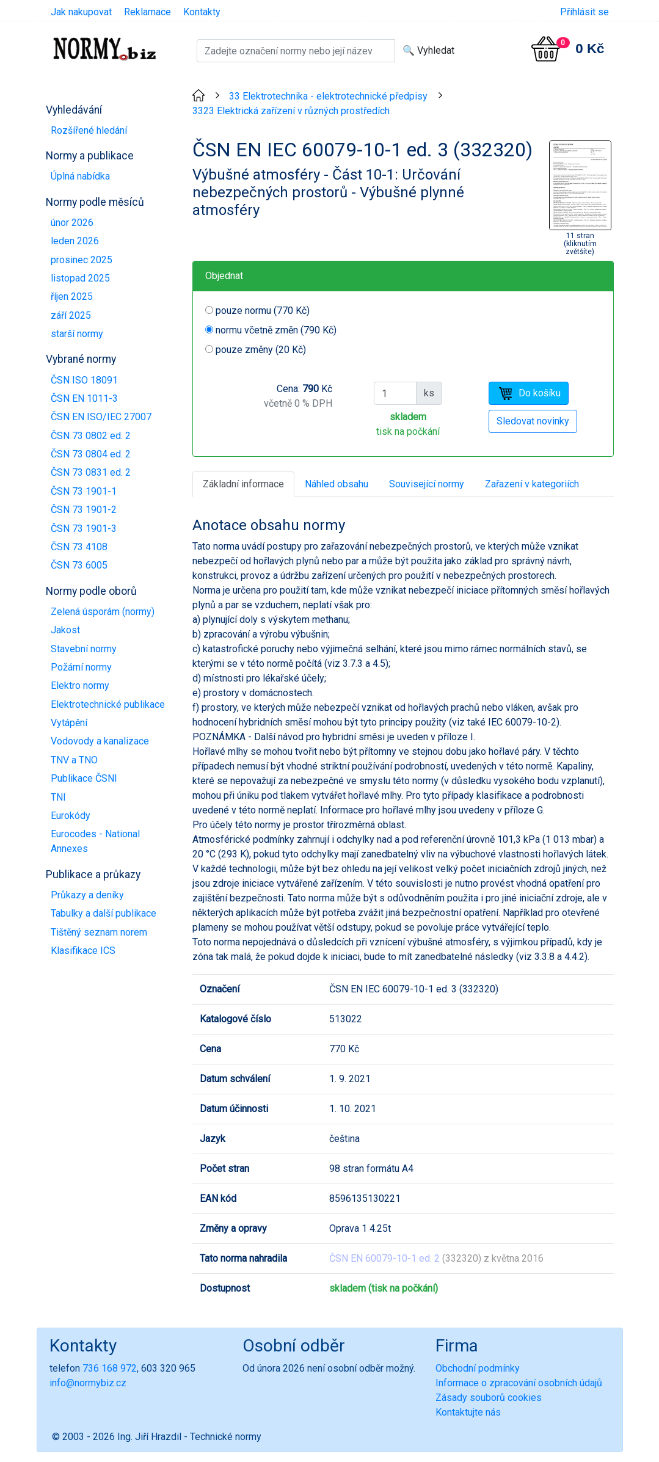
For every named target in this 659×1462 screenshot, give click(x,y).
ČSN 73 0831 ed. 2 (91, 472)
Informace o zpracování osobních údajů (518, 1383)
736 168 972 (109, 1368)
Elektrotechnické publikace (108, 704)
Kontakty (201, 12)
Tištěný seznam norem (99, 932)
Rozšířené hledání (89, 130)
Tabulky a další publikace (103, 913)
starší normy (77, 334)
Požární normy (81, 667)
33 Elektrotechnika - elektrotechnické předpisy (328, 96)
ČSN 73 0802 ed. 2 (91, 436)
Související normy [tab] (426, 484)
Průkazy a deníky (87, 895)
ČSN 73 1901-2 (84, 509)
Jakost (65, 630)
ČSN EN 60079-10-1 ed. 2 (384, 1258)
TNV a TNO (74, 760)
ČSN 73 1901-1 (84, 491)
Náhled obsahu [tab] (336, 484)
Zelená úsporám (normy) (103, 611)
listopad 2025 (80, 278)
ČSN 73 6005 (79, 565)
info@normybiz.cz (87, 1383)
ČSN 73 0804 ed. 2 (91, 454)
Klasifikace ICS (83, 950)
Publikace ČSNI (84, 778)
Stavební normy (84, 649)
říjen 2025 (72, 296)
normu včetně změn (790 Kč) (276, 330)
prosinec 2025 (81, 260)
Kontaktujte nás (468, 1412)
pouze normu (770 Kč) (263, 310)
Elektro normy (80, 685)
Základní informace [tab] (243, 484)
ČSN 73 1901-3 (84, 528)
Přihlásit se (584, 12)
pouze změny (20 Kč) (261, 349)
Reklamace (147, 12)
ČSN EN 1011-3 (84, 398)
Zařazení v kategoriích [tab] (532, 484)
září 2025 (71, 315)
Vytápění (69, 723)
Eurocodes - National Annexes (95, 841)
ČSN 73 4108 (79, 547)
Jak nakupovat (81, 12)
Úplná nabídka (80, 176)
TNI (58, 797)
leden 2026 (75, 241)
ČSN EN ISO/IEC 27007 (101, 417)
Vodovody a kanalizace (100, 741)
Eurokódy (70, 815)
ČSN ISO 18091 (84, 380)
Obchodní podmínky (477, 1368)
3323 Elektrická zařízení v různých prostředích (291, 111)
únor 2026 (72, 222)
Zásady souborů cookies (488, 1397)
